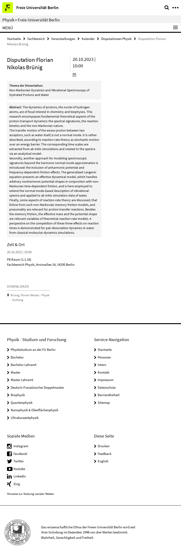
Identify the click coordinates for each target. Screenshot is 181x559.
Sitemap (104, 402)
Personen (104, 357)
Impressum (105, 379)
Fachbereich (36, 38)
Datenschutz (107, 387)
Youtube (19, 468)
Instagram (20, 446)
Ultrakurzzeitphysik (25, 417)
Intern (102, 364)
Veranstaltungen (63, 38)
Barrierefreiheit (109, 394)
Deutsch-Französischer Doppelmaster (37, 387)
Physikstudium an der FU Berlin (33, 349)
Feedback (104, 453)
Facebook (20, 453)
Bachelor (17, 357)
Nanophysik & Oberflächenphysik (34, 410)
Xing (16, 483)
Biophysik (18, 394)
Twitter (18, 461)
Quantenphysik (21, 402)
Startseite (14, 38)
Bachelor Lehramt (23, 364)
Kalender (88, 38)
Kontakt (103, 372)
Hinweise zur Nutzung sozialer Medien (30, 493)
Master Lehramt (22, 379)
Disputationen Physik (116, 38)
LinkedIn (19, 476)
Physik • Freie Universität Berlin (31, 20)
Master (15, 372)
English (103, 461)
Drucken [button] (104, 446)
